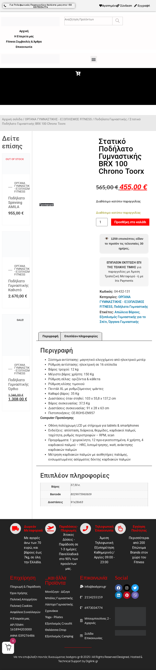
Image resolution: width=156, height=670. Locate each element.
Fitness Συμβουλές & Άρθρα (24, 41)
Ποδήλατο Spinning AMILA (16, 202)
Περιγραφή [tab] (50, 336)
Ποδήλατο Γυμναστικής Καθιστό (18, 285)
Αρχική (24, 31)
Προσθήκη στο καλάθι (130, 222)
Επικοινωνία (24, 46)
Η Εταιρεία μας (24, 36)
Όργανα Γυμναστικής (123, 322)
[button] (93, 59)
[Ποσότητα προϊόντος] (102, 222)
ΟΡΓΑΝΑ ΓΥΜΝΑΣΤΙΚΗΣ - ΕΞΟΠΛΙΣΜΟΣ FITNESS (58, 119)
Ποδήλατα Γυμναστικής (111, 119)
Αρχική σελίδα (12, 119)
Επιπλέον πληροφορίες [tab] (81, 336)
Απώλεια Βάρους (127, 312)
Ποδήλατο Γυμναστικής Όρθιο (18, 384)
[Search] (117, 21)
